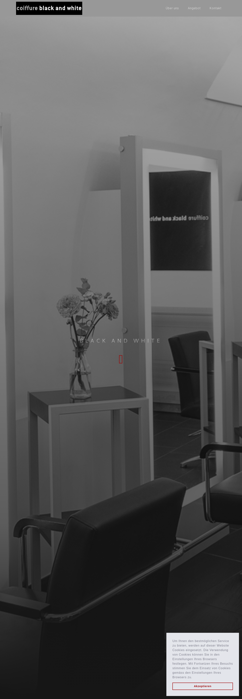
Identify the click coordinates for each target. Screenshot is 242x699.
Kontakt (215, 8)
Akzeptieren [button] (203, 686)
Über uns (172, 8)
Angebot (194, 8)
